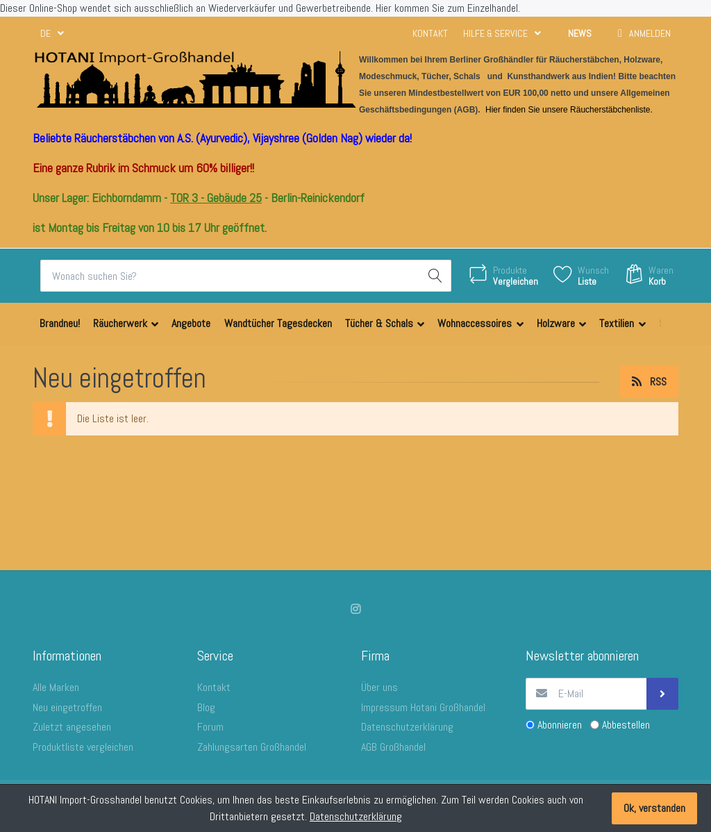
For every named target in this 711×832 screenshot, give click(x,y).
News (580, 33)
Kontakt (430, 33)
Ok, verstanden (654, 808)
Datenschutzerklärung (356, 816)
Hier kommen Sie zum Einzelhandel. (448, 8)
